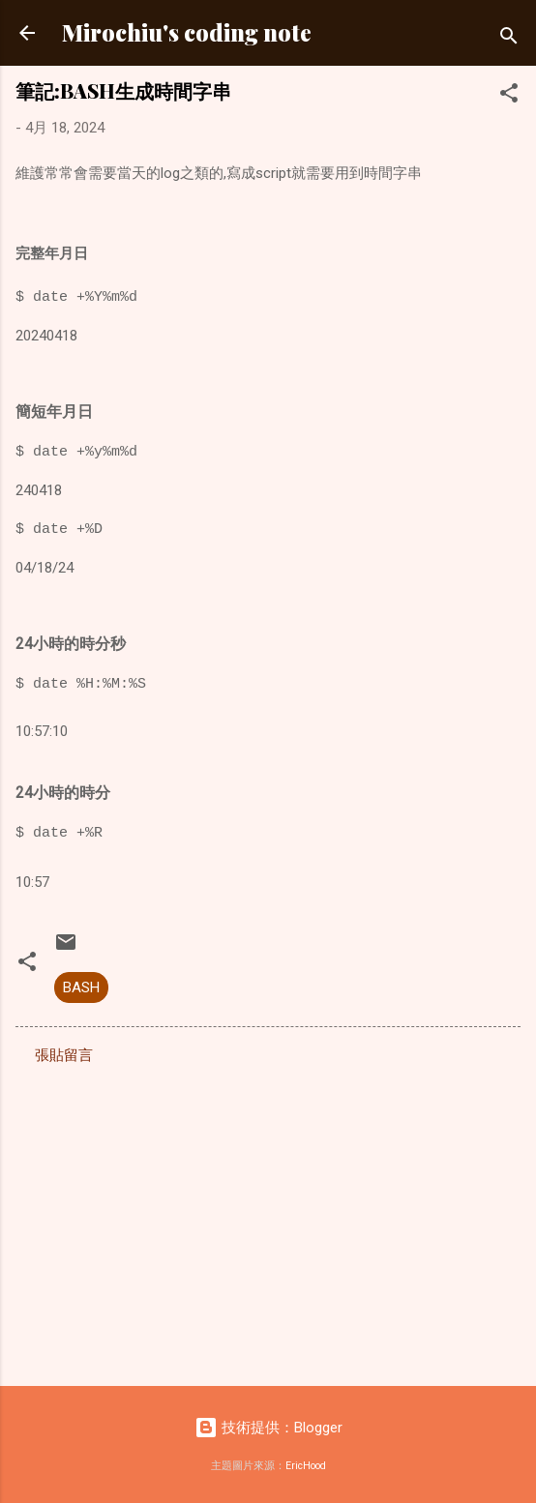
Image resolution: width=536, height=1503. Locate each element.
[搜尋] (509, 39)
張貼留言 (64, 1055)
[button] (509, 96)
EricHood (305, 1465)
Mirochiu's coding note (187, 32)
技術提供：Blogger (268, 1427)
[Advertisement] (268, 1219)
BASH (81, 987)
